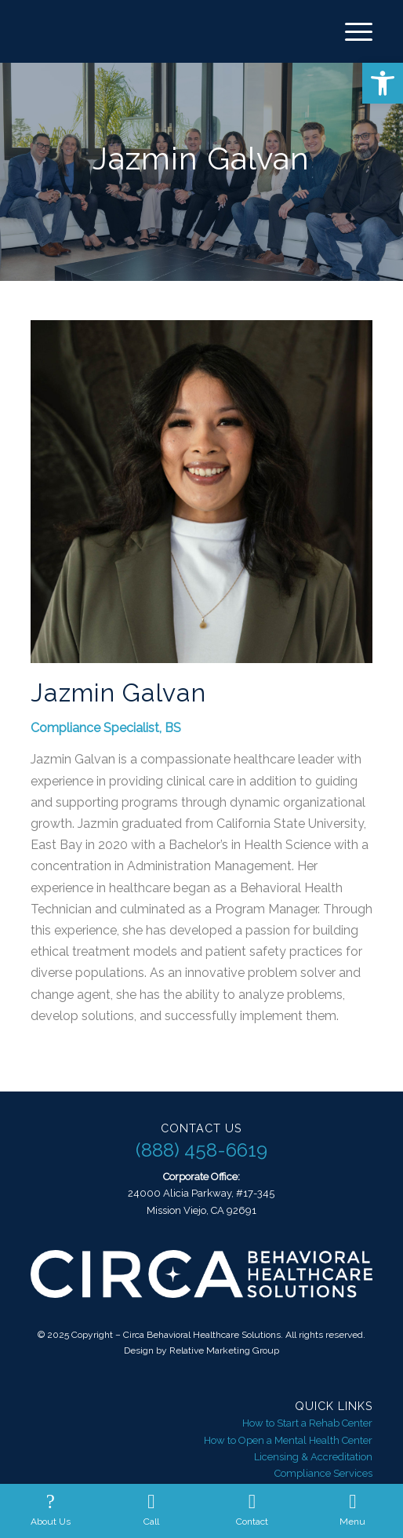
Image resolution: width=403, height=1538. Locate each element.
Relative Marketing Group (224, 1350)
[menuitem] (350, 31)
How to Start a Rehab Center (307, 1423)
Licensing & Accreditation (313, 1457)
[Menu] (350, 31)
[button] (382, 83)
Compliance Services (323, 1473)
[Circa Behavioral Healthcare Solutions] (168, 31)
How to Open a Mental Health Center (288, 1440)
